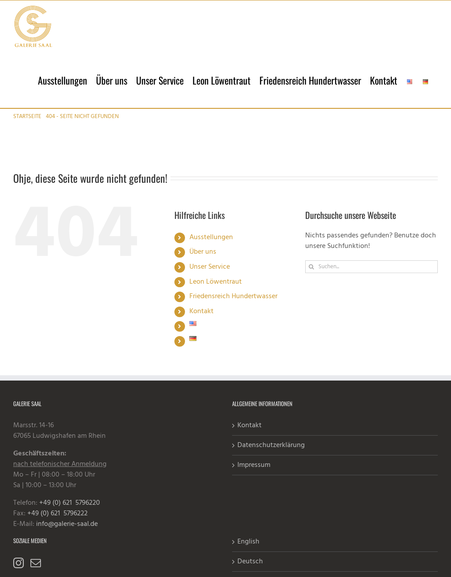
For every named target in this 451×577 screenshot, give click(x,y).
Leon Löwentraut (215, 282)
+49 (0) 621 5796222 (57, 513)
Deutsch (250, 561)
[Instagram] (18, 563)
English (248, 541)
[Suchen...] (371, 266)
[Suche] (311, 266)
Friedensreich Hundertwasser (233, 296)
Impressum (253, 465)
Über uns (202, 252)
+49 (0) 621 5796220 (69, 503)
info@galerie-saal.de (67, 524)
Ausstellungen (211, 237)
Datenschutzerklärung (271, 445)
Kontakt (201, 311)
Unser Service (209, 267)
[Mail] (35, 563)
